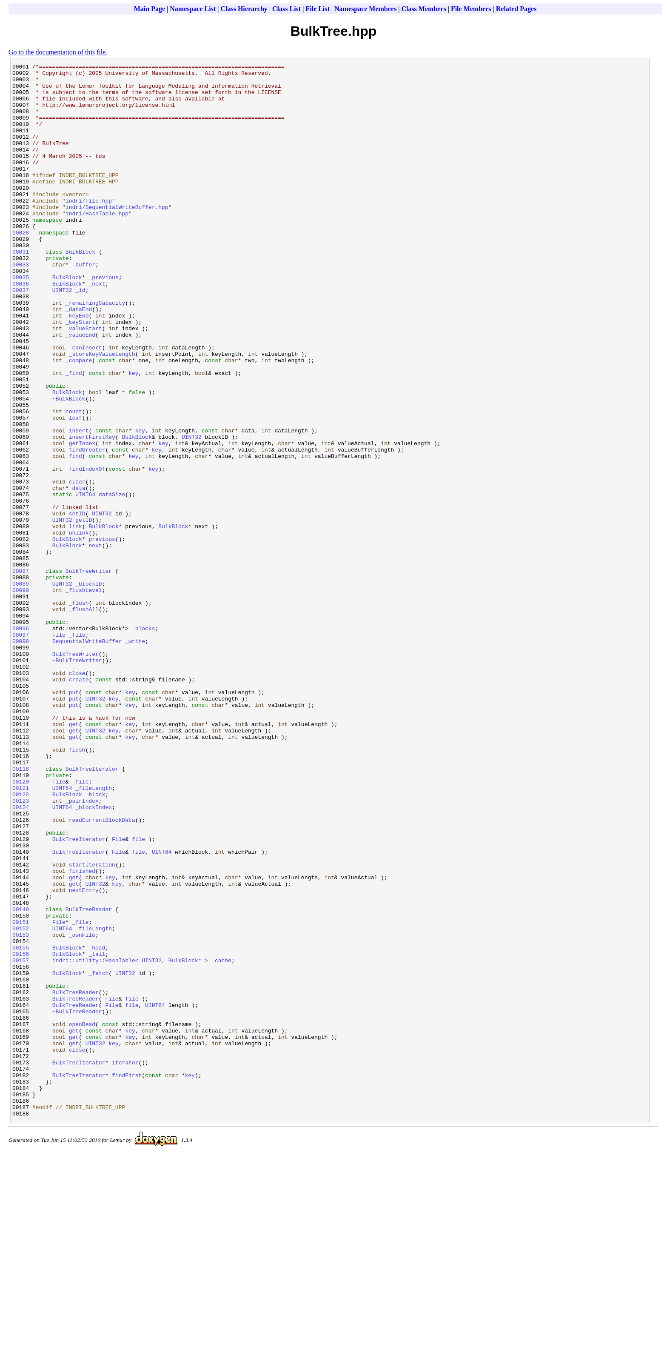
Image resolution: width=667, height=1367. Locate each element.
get (74, 857)
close (77, 795)
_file (77, 749)
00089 (20, 688)
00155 (20, 1125)
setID (77, 604)
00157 (20, 1140)
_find (74, 435)
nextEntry (84, 1056)
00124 (20, 956)
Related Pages (516, 8)
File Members (471, 8)
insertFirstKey (92, 512)
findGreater (87, 527)
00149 (20, 1079)
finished (82, 1033)
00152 (20, 1102)
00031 (20, 290)
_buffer (83, 305)
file (138, 994)
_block (95, 941)
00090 (20, 696)
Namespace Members (365, 8)
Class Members (423, 8)
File (59, 749)
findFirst (127, 1278)
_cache (221, 1140)
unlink (79, 627)
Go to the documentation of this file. (58, 52)
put (74, 818)
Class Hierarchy (243, 8)
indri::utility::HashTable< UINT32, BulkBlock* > (130, 1140)
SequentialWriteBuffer (87, 757)
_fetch (98, 1155)
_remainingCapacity (95, 351)
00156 (20, 1132)
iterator (125, 1263)
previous (101, 634)
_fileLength (93, 933)
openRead (82, 1217)
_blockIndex (93, 956)
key (133, 435)
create (79, 803)
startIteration (92, 1025)
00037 (20, 336)
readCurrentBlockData (102, 971)
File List (317, 8)
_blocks (143, 742)
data (78, 573)
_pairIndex (82, 948)
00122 (20, 941)
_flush (79, 711)
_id (80, 336)
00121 (20, 933)
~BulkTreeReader (77, 1201)
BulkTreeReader (89, 1079)
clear (77, 565)
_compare (79, 420)
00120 (20, 925)
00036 (20, 328)
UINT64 (85, 581)
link (75, 619)
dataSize (112, 581)
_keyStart (80, 374)
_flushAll (84, 719)
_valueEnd (80, 389)
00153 (20, 1109)
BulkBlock (80, 290)
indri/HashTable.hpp (97, 244)
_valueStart (84, 382)
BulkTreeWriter (89, 673)
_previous (103, 320)
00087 (20, 673)
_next (96, 328)
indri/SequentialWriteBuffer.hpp (117, 236)
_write (135, 757)
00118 (20, 910)
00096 (20, 742)
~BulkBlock (69, 466)
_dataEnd (79, 359)
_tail (96, 1132)
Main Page (149, 8)
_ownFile (82, 1109)
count (74, 481)
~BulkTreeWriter (77, 780)
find (75, 535)
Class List (286, 8)
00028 (20, 267)
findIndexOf (87, 550)
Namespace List (193, 8)
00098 (20, 757)
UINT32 (62, 336)
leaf (75, 489)
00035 (20, 320)
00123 (20, 948)
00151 (20, 1094)
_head (96, 1125)
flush (77, 887)
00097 (20, 749)
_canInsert (85, 405)
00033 (20, 305)
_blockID (88, 688)
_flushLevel (84, 696)
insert (79, 504)
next (95, 642)
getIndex (82, 519)
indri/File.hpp (89, 228)
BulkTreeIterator (92, 910)
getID (83, 611)
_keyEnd (77, 366)
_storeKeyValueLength (102, 412)
